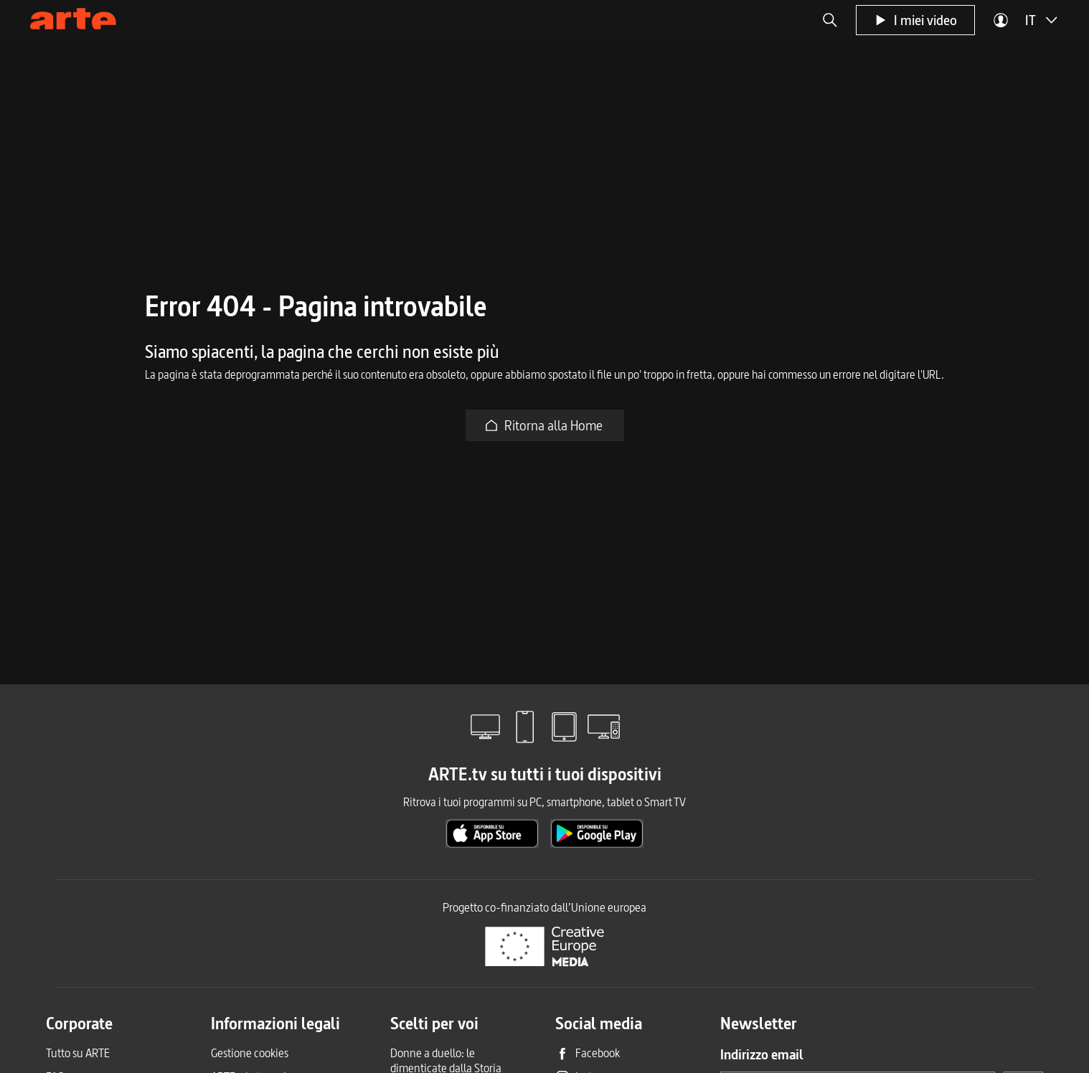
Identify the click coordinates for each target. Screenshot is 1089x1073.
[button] (830, 20)
